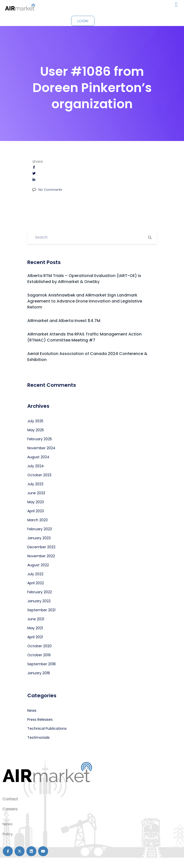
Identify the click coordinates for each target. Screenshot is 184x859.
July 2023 (35, 484)
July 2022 (35, 574)
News (31, 710)
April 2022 (35, 583)
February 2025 (39, 439)
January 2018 (38, 673)
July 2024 (35, 466)
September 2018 (41, 664)
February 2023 (39, 529)
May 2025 (35, 430)
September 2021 (41, 610)
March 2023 (37, 520)
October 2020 (39, 646)
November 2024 (41, 448)
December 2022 (41, 547)
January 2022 (39, 601)
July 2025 (35, 421)
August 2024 (38, 457)
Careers (10, 809)
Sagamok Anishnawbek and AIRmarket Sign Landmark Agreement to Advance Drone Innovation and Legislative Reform (84, 301)
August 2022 (38, 565)
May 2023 (35, 502)
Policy (8, 833)
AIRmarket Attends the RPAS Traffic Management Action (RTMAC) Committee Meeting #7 (84, 337)
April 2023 (35, 511)
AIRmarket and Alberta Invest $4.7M (63, 321)
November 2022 (41, 556)
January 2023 (39, 538)
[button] (176, 5)
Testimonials (38, 737)
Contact (10, 799)
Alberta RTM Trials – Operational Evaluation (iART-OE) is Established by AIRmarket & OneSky (84, 278)
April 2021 (35, 637)
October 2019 (39, 655)
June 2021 (35, 619)
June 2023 (36, 493)
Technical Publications (47, 728)
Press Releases (40, 719)
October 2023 (39, 475)
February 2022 (39, 592)
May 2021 (35, 628)
